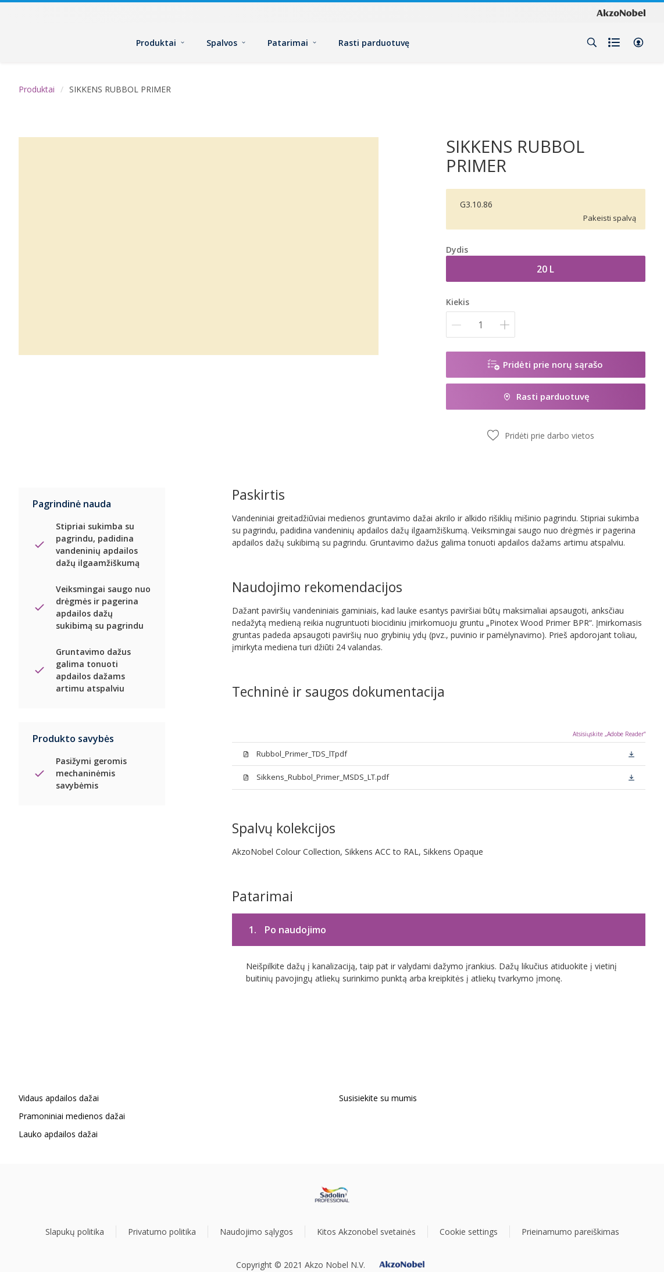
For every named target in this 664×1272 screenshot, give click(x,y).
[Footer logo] (332, 1195)
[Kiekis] (480, 324)
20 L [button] (545, 269)
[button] (638, 42)
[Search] (592, 42)
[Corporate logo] (621, 12)
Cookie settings (469, 1231)
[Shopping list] (615, 42)
